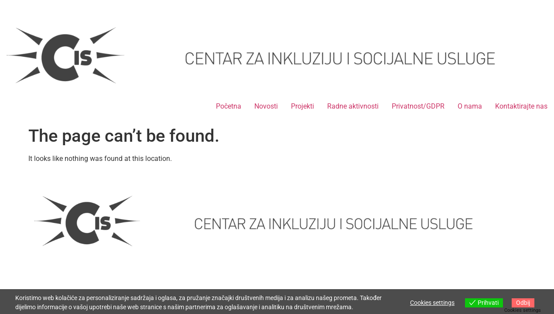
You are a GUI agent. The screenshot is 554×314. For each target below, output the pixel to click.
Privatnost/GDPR (418, 106)
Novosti (266, 106)
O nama (470, 106)
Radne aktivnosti (353, 106)
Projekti (302, 106)
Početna (228, 106)
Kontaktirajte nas (521, 106)
